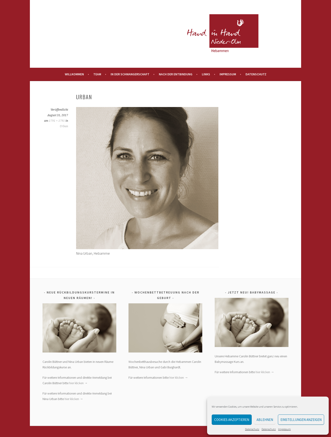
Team (97, 74)
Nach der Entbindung (175, 74)
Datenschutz (252, 429)
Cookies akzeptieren (231, 419)
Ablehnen (265, 419)
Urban (64, 126)
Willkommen (74, 74)
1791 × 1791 (57, 120)
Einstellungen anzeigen (301, 419)
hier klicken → (78, 383)
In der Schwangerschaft (130, 74)
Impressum (284, 429)
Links (206, 74)
